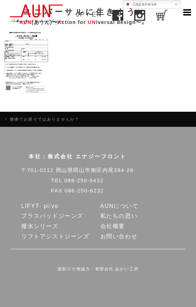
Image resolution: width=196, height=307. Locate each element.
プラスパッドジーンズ (52, 216)
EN (97, 14)
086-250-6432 (83, 180)
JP (80, 14)
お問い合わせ (119, 236)
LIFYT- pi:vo (39, 206)
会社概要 (112, 226)
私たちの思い (119, 216)
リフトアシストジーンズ (55, 236)
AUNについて (119, 206)
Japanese (141, 4)
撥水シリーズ (40, 226)
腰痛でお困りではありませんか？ (44, 119)
